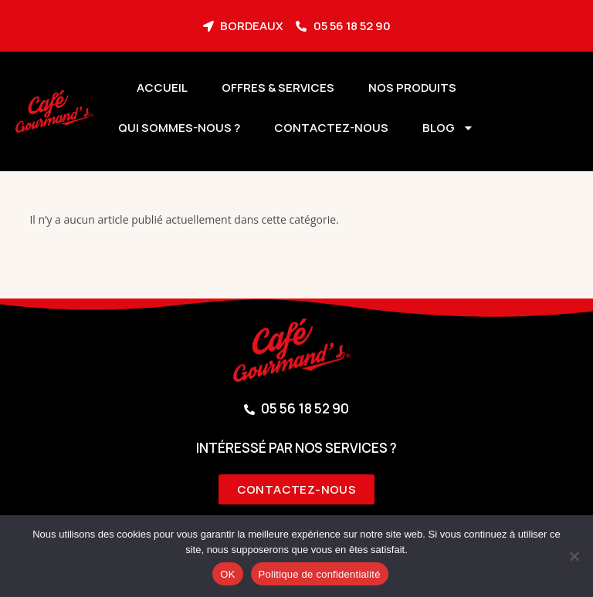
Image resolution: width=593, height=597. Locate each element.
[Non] (573, 556)
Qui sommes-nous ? (179, 128)
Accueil (162, 87)
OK (227, 574)
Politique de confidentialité (320, 574)
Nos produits (412, 87)
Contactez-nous (331, 128)
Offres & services (278, 87)
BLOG (448, 127)
